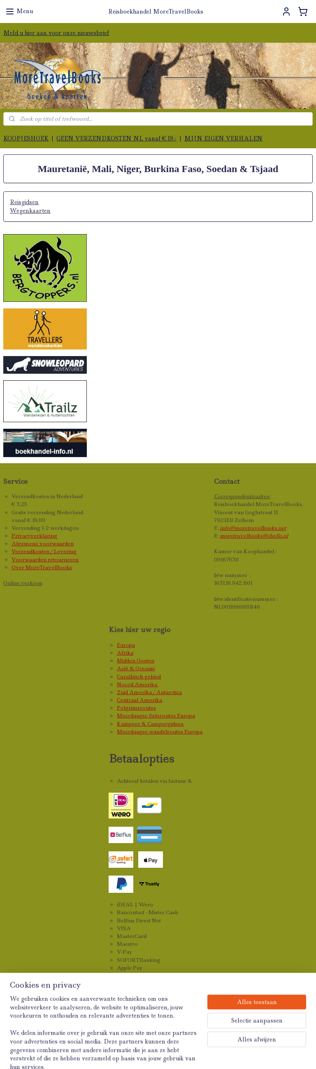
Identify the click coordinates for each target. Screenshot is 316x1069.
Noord (126, 684)
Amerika (146, 684)
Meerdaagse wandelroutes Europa (159, 731)
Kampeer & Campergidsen (150, 723)
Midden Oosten (135, 660)
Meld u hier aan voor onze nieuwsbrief (56, 33)
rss (167, 1054)
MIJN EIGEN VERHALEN (223, 138)
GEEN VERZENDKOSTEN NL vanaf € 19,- (116, 138)
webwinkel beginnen (200, 1054)
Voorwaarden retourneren (45, 559)
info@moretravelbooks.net (253, 527)
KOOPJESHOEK (26, 138)
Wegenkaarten (30, 210)
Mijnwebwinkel (276, 1054)
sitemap (149, 1054)
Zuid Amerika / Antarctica (149, 692)
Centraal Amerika (139, 700)
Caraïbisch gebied (139, 676)
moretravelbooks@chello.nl (254, 535)
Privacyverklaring (34, 535)
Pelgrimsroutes (136, 707)
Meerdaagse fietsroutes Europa (156, 715)
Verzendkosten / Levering (44, 551)
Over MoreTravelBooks (42, 567)
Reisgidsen (24, 202)
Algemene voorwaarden (43, 543)
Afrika (125, 652)
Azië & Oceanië (136, 668)
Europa (126, 644)
